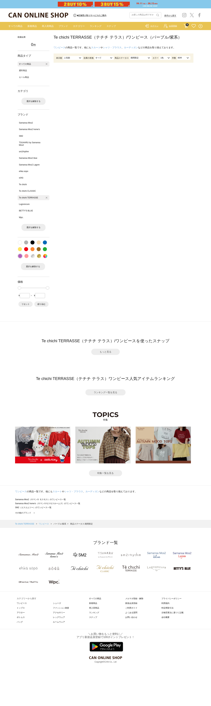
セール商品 (24, 77)
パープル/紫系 (59, 524)
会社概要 (165, 617)
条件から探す (170, 15)
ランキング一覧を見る (105, 392)
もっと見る (105, 351)
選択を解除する (33, 101)
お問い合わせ (131, 617)
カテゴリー (79, 26)
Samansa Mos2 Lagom (29, 165)
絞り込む (42, 304)
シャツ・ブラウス (112, 47)
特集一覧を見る (105, 473)
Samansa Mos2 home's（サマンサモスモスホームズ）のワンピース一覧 (47, 503)
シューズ (57, 603)
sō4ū (21, 178)
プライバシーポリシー (171, 598)
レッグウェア (59, 617)
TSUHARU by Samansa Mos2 (29, 143)
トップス (21, 608)
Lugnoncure (24, 204)
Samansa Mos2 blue (28, 158)
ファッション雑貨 (61, 608)
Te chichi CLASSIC (27, 191)
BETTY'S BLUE (26, 211)
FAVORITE (194, 26)
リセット (26, 304)
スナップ (111, 26)
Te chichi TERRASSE (28, 198)
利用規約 (165, 603)
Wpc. (21, 217)
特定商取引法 (167, 608)
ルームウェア (59, 622)
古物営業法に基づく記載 (172, 612)
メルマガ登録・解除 (134, 598)
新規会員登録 (131, 603)
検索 (157, 15)
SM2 (21, 136)
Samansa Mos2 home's (29, 129)
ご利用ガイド (131, 608)
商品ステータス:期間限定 (81, 524)
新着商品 (32, 26)
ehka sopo (23, 171)
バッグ (20, 622)
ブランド (63, 26)
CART (186, 25)
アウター (21, 612)
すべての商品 (15, 26)
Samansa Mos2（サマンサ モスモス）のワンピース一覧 (40, 499)
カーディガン (131, 47)
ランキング (95, 26)
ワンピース (59, 47)
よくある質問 (131, 612)
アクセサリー (59, 612)
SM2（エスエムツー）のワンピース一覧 (33, 507)
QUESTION (200, 26)
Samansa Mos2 (26, 123)
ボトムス (21, 617)
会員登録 (173, 26)
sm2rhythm (24, 151)
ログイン (154, 26)
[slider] (19, 288)
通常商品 (23, 70)
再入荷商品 (48, 26)
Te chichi (23, 184)
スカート (95, 47)
